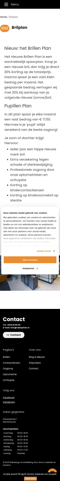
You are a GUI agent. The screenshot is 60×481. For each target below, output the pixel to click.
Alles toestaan (30, 259)
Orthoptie (8, 380)
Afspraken (35, 362)
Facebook (8, 397)
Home (3, 17)
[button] (13, 335)
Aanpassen (30, 268)
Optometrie (10, 374)
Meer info (30, 478)
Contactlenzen (11, 362)
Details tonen (44, 251)
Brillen (6, 357)
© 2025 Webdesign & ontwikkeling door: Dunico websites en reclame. (29, 463)
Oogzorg (8, 368)
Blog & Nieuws (37, 357)
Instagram (9, 402)
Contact (34, 368)
